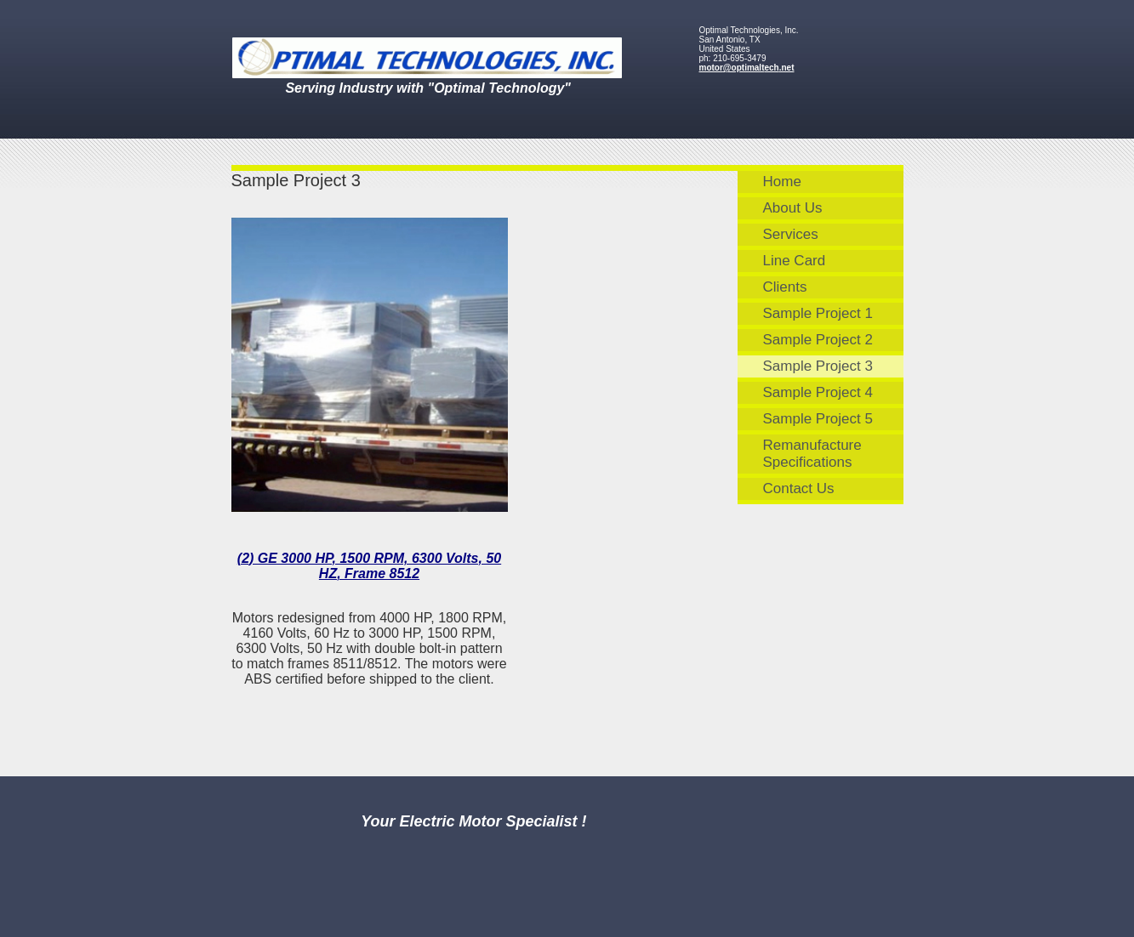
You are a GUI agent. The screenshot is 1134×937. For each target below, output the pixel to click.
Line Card (794, 261)
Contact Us (799, 488)
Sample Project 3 (818, 366)
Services (790, 234)
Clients (785, 287)
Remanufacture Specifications (812, 453)
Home (782, 181)
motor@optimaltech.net (747, 67)
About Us (793, 208)
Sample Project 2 (818, 340)
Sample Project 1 (818, 313)
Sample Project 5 (818, 419)
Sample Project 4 (818, 392)
